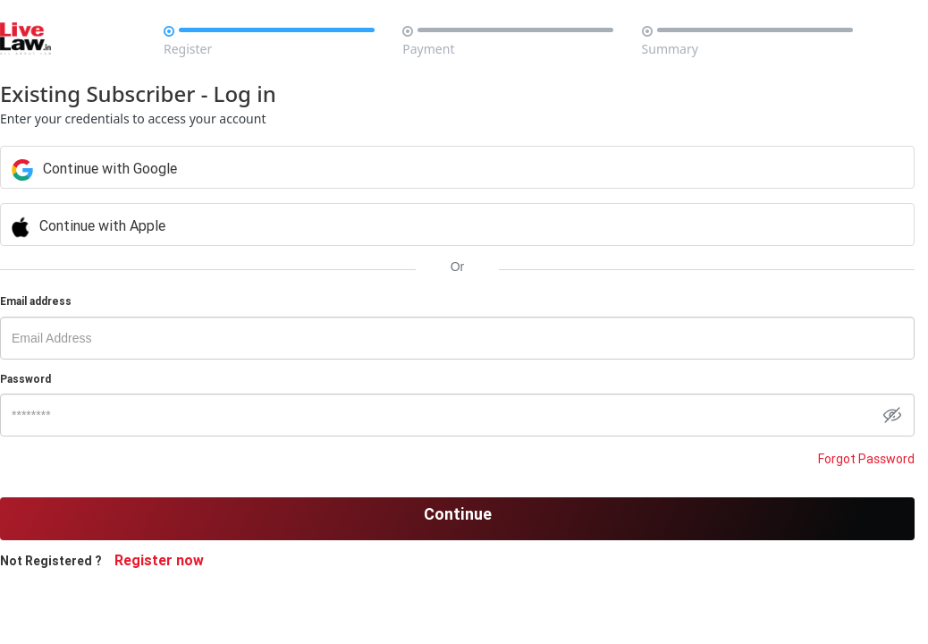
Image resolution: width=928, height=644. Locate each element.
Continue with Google (339, 168)
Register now (159, 560)
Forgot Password (866, 459)
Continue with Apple (333, 225)
